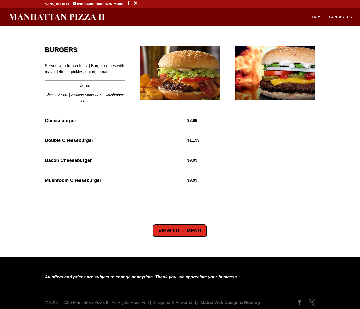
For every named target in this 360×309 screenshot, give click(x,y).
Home (317, 17)
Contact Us (340, 17)
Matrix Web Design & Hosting (230, 302)
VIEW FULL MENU (180, 230)
